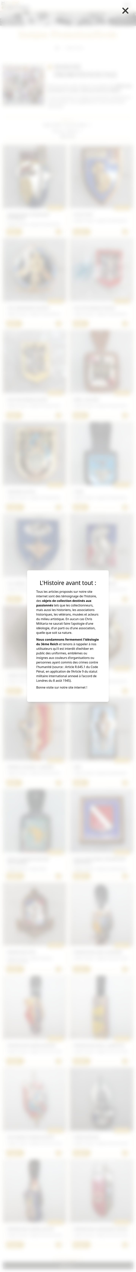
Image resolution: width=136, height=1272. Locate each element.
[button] (78, 125)
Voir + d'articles (68, 1260)
